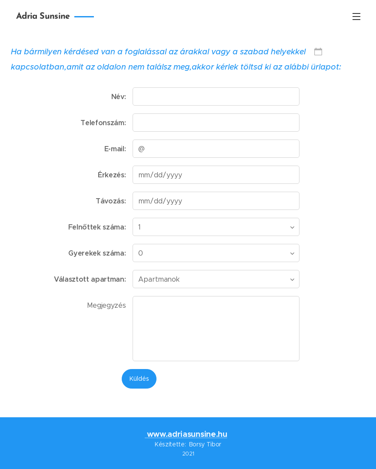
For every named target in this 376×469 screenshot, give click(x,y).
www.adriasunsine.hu (187, 434)
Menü (356, 16)
